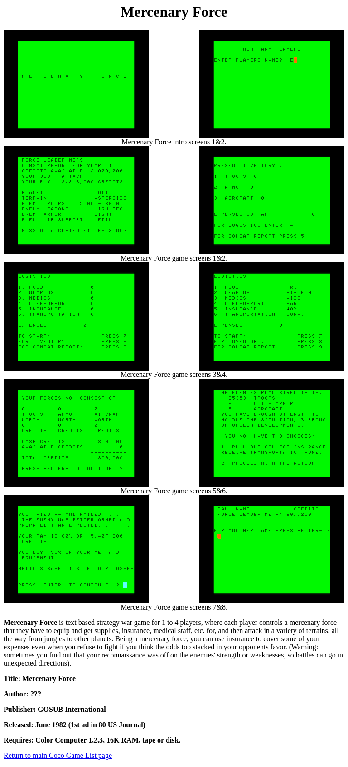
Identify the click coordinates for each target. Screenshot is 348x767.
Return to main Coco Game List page (58, 755)
